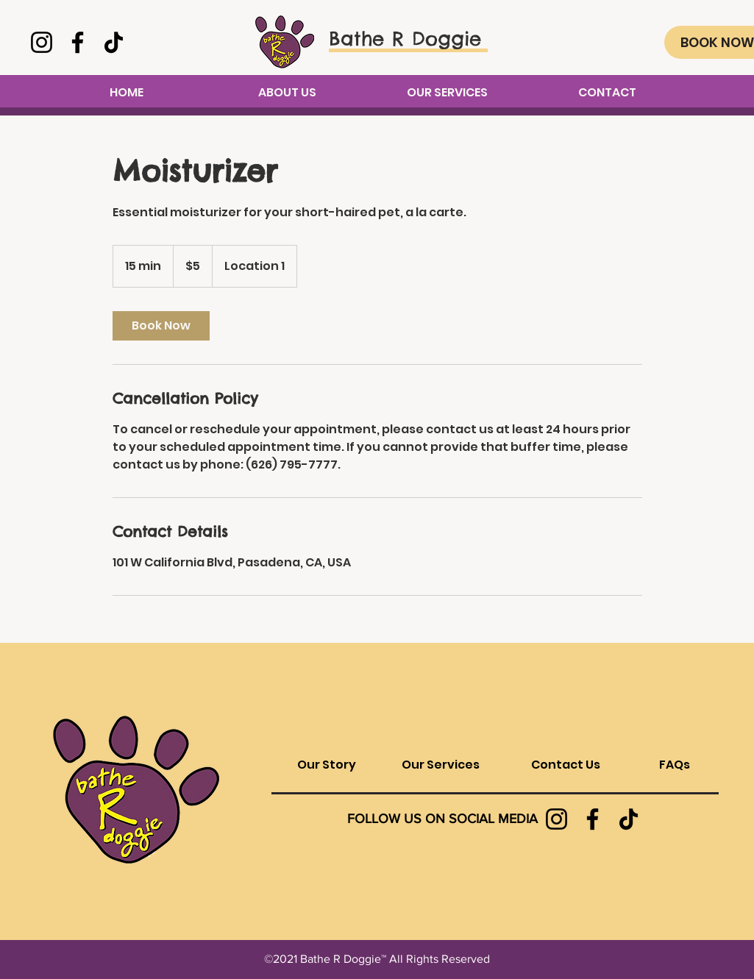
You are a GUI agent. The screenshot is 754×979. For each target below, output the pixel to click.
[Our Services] (440, 765)
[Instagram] (41, 42)
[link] (161, 326)
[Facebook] (77, 42)
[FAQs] (674, 765)
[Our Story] (326, 765)
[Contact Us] (566, 765)
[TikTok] (113, 42)
